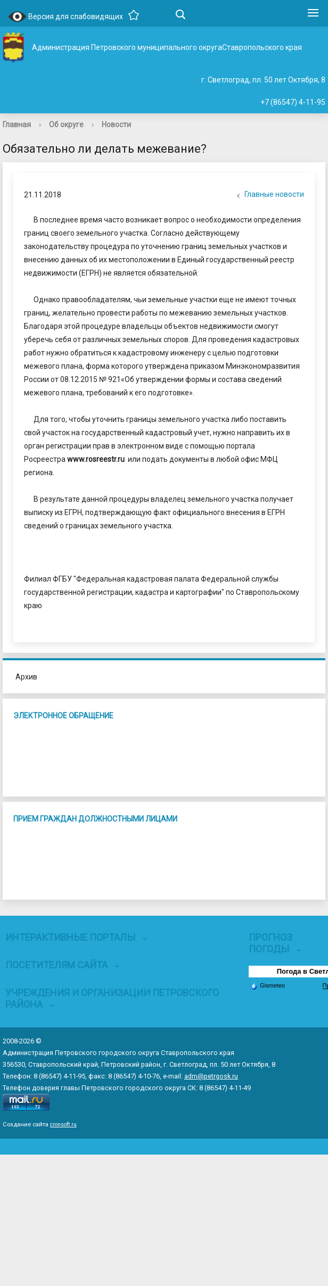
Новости (116, 124)
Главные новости (269, 195)
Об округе (66, 124)
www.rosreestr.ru (96, 459)
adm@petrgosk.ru (211, 1076)
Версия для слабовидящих (65, 17)
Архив (26, 677)
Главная (17, 124)
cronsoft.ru (63, 1124)
